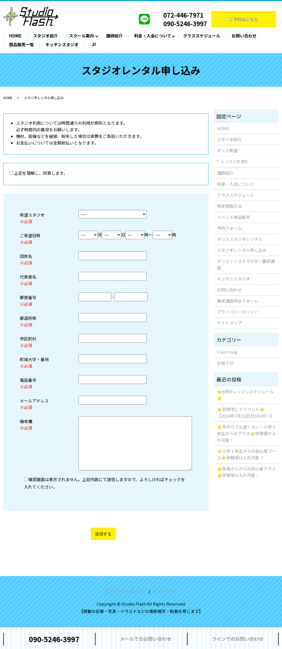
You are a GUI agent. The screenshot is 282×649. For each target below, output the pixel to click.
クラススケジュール (201, 36)
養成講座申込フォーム (237, 301)
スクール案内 (81, 36)
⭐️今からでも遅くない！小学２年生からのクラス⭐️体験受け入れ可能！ (246, 433)
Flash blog (227, 352)
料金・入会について (153, 36)
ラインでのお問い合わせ (237, 638)
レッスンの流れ (234, 161)
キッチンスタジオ (61, 44)
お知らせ (225, 363)
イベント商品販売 (233, 217)
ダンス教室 (227, 150)
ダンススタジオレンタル (239, 239)
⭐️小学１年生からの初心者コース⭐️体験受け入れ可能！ (246, 454)
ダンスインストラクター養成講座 (246, 264)
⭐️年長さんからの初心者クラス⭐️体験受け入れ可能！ (246, 472)
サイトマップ (229, 323)
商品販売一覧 (21, 44)
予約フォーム (229, 228)
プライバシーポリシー (237, 312)
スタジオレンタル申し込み (242, 250)
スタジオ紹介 (45, 36)
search (90, 44)
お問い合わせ (244, 36)
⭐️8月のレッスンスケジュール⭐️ (245, 395)
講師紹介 (114, 36)
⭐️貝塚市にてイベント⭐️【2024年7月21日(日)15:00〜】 (245, 412)
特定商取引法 (229, 206)
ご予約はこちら (243, 19)
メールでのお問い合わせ (146, 638)
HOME (15, 36)
